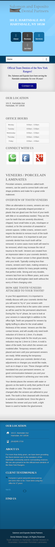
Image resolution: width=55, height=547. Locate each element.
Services (39, 37)
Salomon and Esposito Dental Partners (27, 533)
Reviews (27, 37)
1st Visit (27, 46)
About (16, 37)
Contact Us (27, 86)
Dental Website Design (19, 537)
